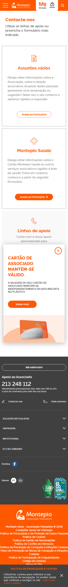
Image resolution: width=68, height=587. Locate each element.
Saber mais (22, 304)
